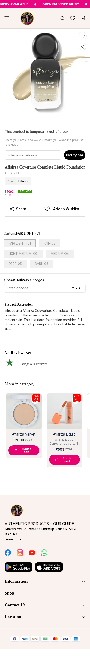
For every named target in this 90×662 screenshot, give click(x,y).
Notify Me (74, 155)
